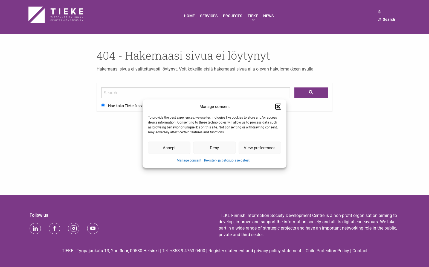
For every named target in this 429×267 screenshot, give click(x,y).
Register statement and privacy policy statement (254, 250)
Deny (214, 147)
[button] (278, 106)
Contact (359, 250)
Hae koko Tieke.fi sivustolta (131, 106)
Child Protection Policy (327, 250)
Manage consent (189, 160)
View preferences (260, 147)
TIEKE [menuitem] (253, 16)
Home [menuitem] (189, 16)
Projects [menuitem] (232, 16)
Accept (169, 147)
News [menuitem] (268, 16)
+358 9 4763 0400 (187, 250)
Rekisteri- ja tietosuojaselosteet (227, 160)
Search (386, 19)
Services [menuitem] (209, 16)
